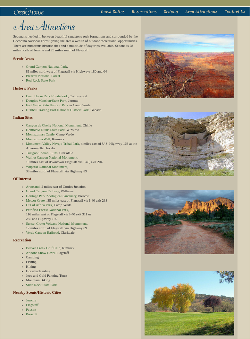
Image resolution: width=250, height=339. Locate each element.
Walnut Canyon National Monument (51, 157)
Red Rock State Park (40, 80)
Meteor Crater (36, 200)
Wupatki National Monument (46, 167)
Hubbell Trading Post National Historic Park (57, 110)
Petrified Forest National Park (47, 210)
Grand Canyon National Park (46, 66)
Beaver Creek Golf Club (43, 248)
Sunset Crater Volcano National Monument (56, 223)
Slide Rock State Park (41, 285)
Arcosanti (33, 186)
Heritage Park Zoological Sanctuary (51, 196)
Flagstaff (32, 305)
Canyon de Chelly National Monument (53, 125)
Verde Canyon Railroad (42, 232)
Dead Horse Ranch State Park (47, 96)
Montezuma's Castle (40, 134)
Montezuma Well (38, 139)
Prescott (31, 314)
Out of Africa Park (39, 205)
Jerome (31, 300)
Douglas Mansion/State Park (46, 100)
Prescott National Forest (43, 76)
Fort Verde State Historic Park (47, 105)
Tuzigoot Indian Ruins (42, 153)
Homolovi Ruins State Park (45, 130)
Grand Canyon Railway (42, 191)
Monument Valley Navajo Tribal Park (52, 143)
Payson (31, 309)
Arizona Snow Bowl (40, 253)
